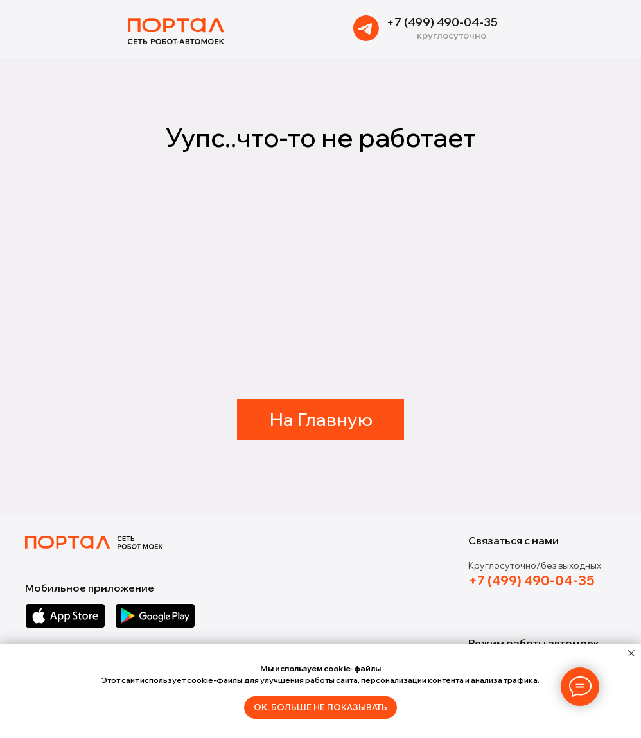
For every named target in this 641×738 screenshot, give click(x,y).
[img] (366, 28)
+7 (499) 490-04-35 (442, 22)
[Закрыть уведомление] (631, 653)
